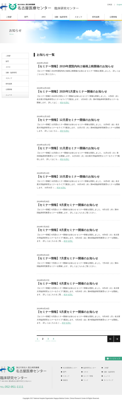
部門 (26, 17)
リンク (85, 380)
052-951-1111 (11, 386)
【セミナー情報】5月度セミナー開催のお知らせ (67, 311)
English (119, 4)
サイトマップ (108, 380)
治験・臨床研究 (61, 17)
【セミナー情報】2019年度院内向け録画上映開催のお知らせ (75, 66)
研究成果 (95, 17)
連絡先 (65, 380)
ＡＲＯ (8, 67)
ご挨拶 (9, 17)
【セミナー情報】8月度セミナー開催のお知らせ (67, 230)
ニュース (9, 95)
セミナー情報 (88, 376)
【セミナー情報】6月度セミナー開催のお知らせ (67, 283)
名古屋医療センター (70, 368)
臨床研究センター (89, 368)
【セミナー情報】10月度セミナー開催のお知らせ (68, 176)
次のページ (117, 339)
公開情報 (113, 17)
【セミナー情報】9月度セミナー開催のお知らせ (67, 204)
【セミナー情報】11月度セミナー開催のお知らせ (68, 148)
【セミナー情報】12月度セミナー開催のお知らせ (68, 119)
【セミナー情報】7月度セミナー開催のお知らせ (67, 258)
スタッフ (78, 17)
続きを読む (64, 102)
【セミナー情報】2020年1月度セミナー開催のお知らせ (72, 91)
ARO (44, 17)
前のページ (110, 339)
